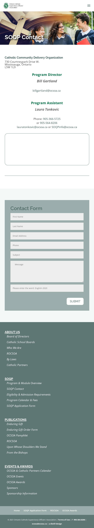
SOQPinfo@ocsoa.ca (64, 127)
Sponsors (12, 488)
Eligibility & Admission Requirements (29, 394)
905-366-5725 (52, 119)
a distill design (55, 523)
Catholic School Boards (21, 342)
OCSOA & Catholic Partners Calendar (29, 471)
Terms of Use (64, 519)
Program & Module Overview (24, 383)
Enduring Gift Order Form (22, 430)
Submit (75, 301)
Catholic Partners (17, 365)
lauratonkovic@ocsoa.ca (32, 127)
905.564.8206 (79, 519)
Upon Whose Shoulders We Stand (27, 447)
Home (17, 510)
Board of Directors (18, 336)
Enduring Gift (15, 424)
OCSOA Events (15, 476)
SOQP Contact (15, 389)
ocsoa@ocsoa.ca (39, 523)
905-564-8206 (48, 123)
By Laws (11, 359)
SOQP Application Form (21, 406)
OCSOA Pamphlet (17, 435)
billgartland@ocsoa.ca (47, 90)
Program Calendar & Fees (22, 400)
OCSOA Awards (16, 482)
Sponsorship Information (22, 493)
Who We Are (14, 348)
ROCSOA (12, 353)
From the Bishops (17, 452)
